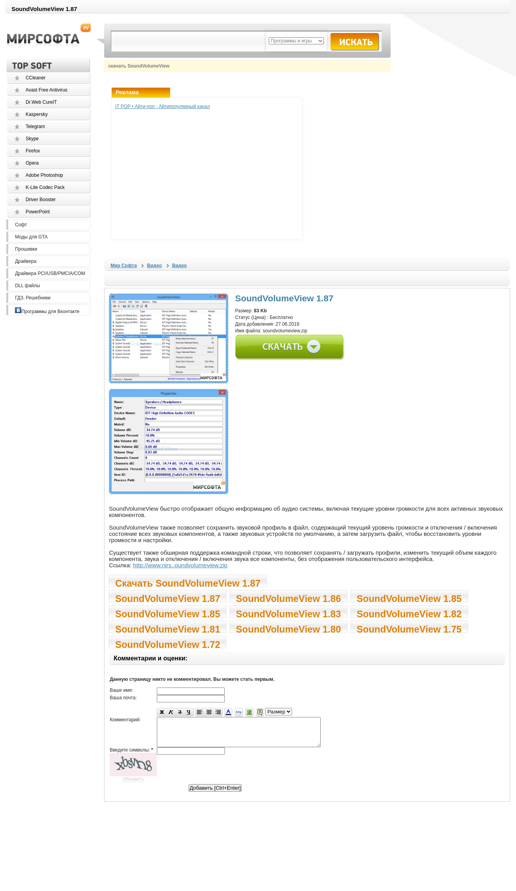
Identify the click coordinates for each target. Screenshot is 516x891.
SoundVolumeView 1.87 (167, 597)
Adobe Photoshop (44, 175)
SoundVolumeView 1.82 (409, 613)
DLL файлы (27, 285)
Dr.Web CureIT (41, 102)
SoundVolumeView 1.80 (288, 628)
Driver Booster (41, 199)
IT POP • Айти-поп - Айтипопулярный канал (162, 106)
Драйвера (25, 261)
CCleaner (36, 78)
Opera (32, 163)
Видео (154, 265)
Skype (32, 138)
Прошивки (26, 249)
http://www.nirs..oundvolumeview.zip (180, 565)
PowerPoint (38, 211)
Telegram (35, 126)
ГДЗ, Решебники (32, 298)
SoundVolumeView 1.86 (288, 597)
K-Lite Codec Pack (45, 187)
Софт (21, 224)
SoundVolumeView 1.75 (409, 628)
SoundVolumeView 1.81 (167, 628)
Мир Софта (123, 265)
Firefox (33, 151)
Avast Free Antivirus (47, 90)
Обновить (133, 785)
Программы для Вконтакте (47, 311)
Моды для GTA (31, 237)
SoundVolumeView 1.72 (167, 643)
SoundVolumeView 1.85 (409, 597)
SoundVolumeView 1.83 (288, 613)
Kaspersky (37, 114)
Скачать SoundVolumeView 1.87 (188, 582)
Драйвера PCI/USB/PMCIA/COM (50, 273)
